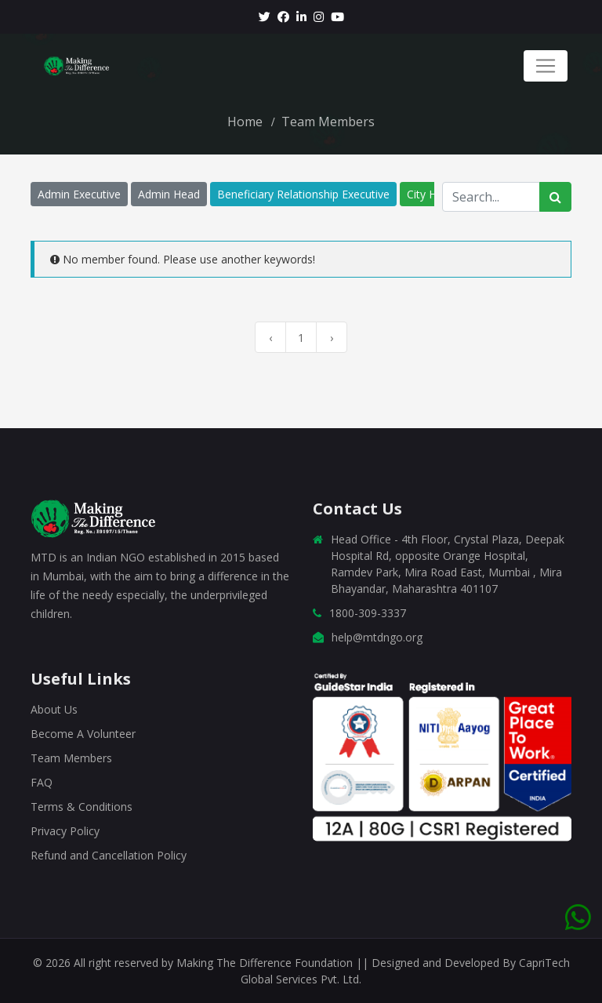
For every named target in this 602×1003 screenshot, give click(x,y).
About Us (54, 709)
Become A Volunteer (83, 733)
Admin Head (169, 194)
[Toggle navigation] (546, 66)
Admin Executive (79, 194)
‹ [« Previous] (270, 337)
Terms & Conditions (81, 806)
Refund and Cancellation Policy (109, 855)
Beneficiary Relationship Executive (303, 194)
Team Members (71, 757)
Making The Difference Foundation (266, 962)
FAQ (42, 782)
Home (245, 121)
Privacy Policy (65, 830)
